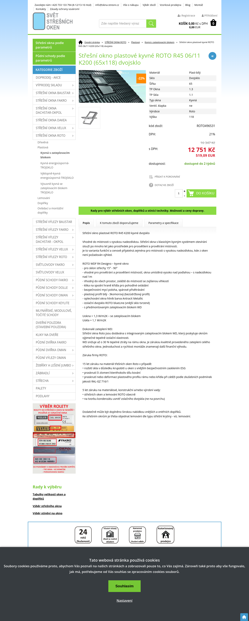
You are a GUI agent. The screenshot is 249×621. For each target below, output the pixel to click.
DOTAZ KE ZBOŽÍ (164, 185)
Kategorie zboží (49, 70)
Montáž (198, 5)
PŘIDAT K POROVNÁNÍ (167, 176)
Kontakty (41, 9)
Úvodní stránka (92, 42)
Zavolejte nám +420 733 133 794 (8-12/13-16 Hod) (63, 5)
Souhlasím (124, 586)
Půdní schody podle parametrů (50, 58)
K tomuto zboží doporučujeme (119, 223)
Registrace (186, 15)
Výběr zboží (149, 5)
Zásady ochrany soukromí (64, 9)
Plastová (135, 42)
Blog (187, 5)
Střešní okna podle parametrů (50, 45)
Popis (86, 223)
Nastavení (124, 600)
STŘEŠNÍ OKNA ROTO (115, 42)
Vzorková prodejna (170, 5)
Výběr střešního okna (47, 506)
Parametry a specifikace (163, 223)
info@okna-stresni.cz (107, 5)
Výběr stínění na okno (47, 513)
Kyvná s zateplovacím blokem (159, 42)
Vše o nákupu (131, 5)
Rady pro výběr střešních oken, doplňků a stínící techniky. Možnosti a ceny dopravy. (147, 210)
